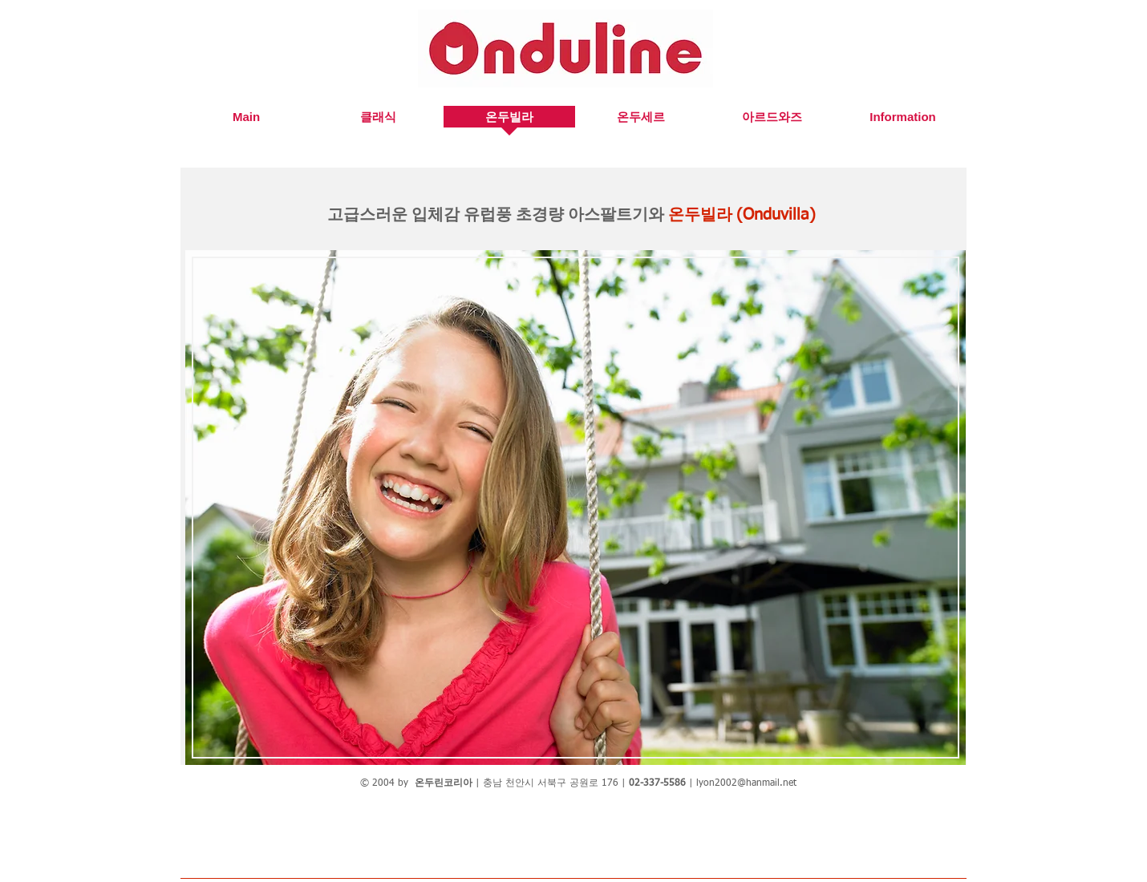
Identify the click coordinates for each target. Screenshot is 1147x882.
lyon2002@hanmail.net (746, 783)
